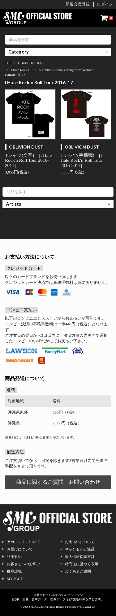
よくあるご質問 (76, 571)
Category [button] (18, 51)
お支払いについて (78, 542)
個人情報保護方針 (78, 556)
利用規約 (12, 556)
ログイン (105, 4)
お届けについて (17, 549)
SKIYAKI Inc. (88, 606)
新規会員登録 (78, 4)
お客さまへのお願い (21, 564)
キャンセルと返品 (78, 549)
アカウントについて (21, 542)
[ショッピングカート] (107, 18)
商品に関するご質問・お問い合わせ (58, 482)
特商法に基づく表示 (79, 564)
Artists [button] (13, 204)
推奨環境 (12, 571)
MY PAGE (12, 579)
